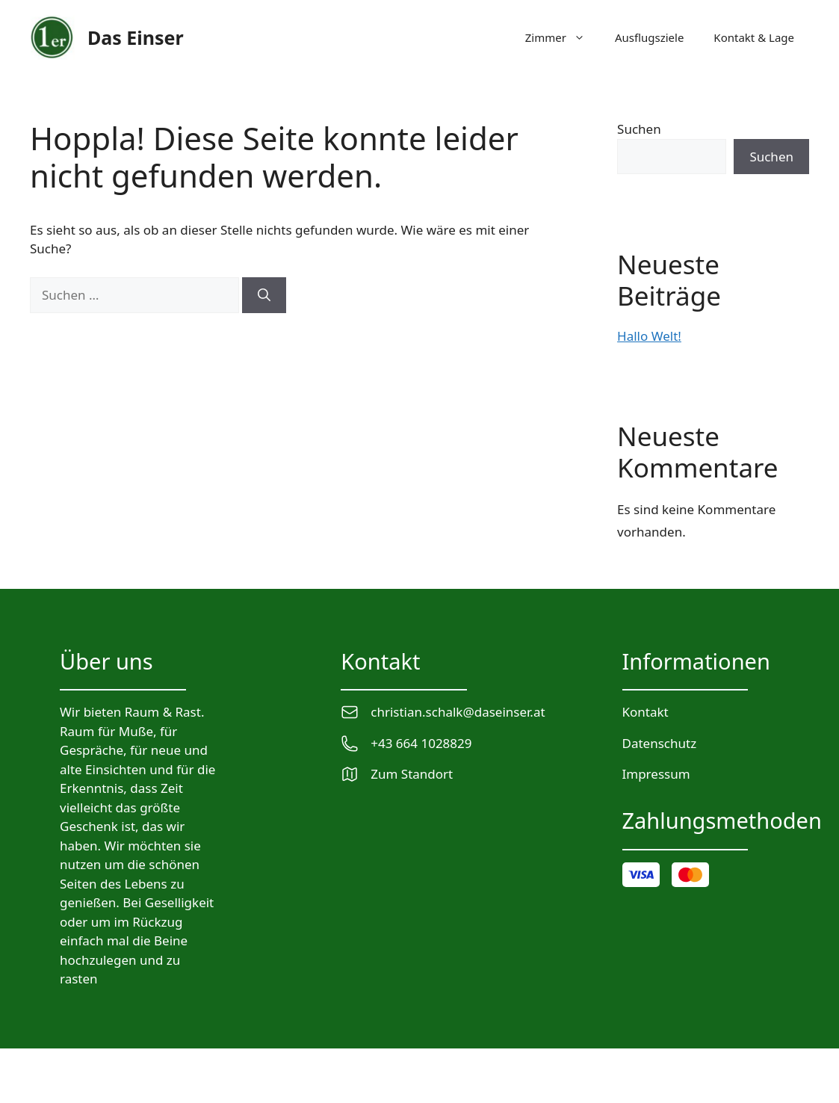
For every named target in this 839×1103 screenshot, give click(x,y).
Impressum (656, 773)
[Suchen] (264, 295)
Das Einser (135, 37)
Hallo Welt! (649, 336)
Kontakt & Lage (753, 37)
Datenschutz (659, 743)
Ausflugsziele (649, 37)
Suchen (639, 129)
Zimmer (562, 37)
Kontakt (645, 711)
